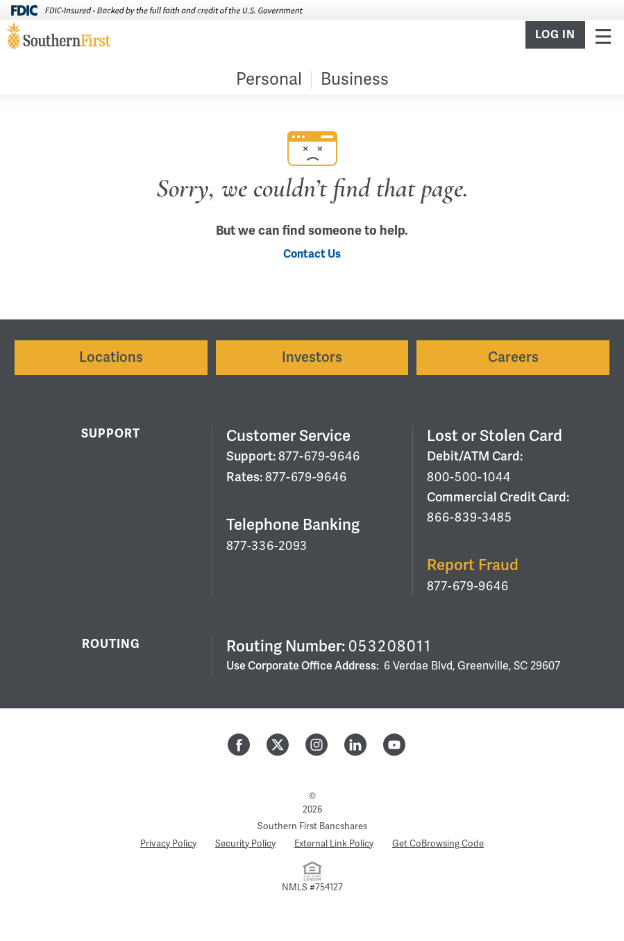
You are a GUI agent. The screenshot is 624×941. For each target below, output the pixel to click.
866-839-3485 (469, 517)
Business (355, 79)
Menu (603, 35)
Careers (513, 357)
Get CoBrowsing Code (438, 843)
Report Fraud (472, 565)
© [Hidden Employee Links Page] (312, 795)
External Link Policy (333, 843)
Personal (269, 79)
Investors (312, 357)
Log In (555, 35)
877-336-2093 (266, 545)
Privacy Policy (168, 843)
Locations (111, 357)
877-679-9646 (319, 456)
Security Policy (245, 843)
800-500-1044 (469, 477)
